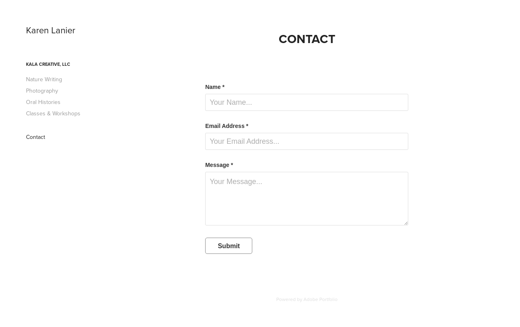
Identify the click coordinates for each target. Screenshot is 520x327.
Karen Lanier (50, 30)
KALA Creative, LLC (48, 64)
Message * (219, 165)
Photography (42, 91)
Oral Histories (43, 102)
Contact (35, 137)
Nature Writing (44, 79)
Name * (214, 87)
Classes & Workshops (53, 113)
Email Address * (226, 126)
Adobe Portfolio (320, 299)
